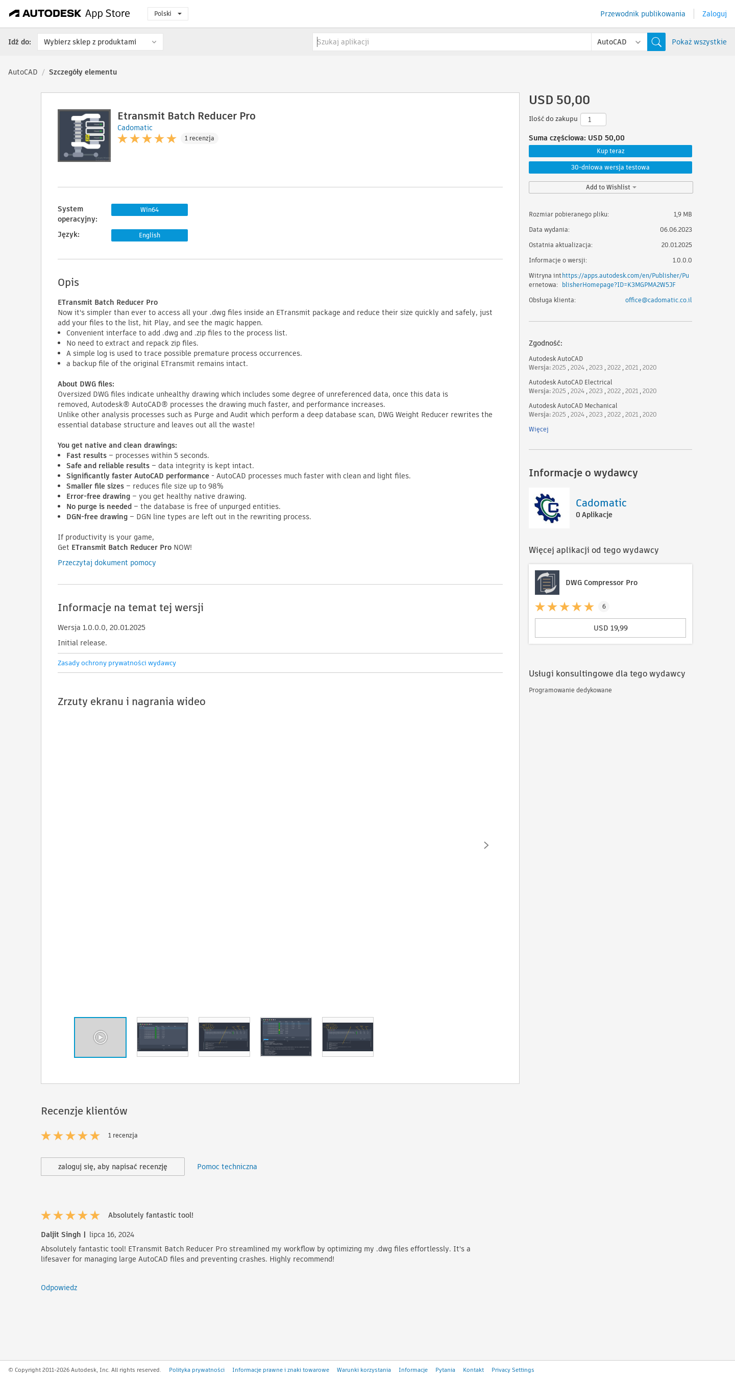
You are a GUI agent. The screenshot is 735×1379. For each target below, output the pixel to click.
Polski (168, 13)
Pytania (445, 1370)
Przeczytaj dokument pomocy (107, 563)
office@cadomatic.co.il (658, 300)
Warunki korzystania (364, 1370)
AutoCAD (23, 72)
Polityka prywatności (197, 1370)
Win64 (149, 209)
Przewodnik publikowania (642, 14)
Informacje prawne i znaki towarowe (280, 1370)
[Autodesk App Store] (69, 13)
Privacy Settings (513, 1370)
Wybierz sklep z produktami (90, 42)
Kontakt (473, 1370)
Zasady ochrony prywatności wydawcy (117, 663)
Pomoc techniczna (227, 1167)
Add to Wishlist (611, 187)
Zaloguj (714, 14)
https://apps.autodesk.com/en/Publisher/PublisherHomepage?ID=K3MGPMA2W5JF (625, 280)
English (149, 235)
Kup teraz (611, 151)
